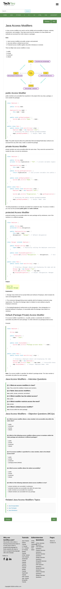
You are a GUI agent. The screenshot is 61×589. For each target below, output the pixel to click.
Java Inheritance (12, 510)
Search (28, 11)
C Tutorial (24, 546)
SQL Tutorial (25, 578)
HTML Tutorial (25, 555)
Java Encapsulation (13, 505)
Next (54, 21)
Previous (47, 21)
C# (34, 15)
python (18, 15)
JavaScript (53, 15)
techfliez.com (17, 586)
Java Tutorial (25, 540)
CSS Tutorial (25, 557)
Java (11, 15)
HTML (39, 15)
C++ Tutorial (25, 548)
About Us (52, 540)
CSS (46, 15)
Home (5, 15)
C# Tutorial (25, 549)
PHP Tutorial (25, 576)
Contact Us (53, 542)
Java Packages (12, 508)
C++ (29, 15)
